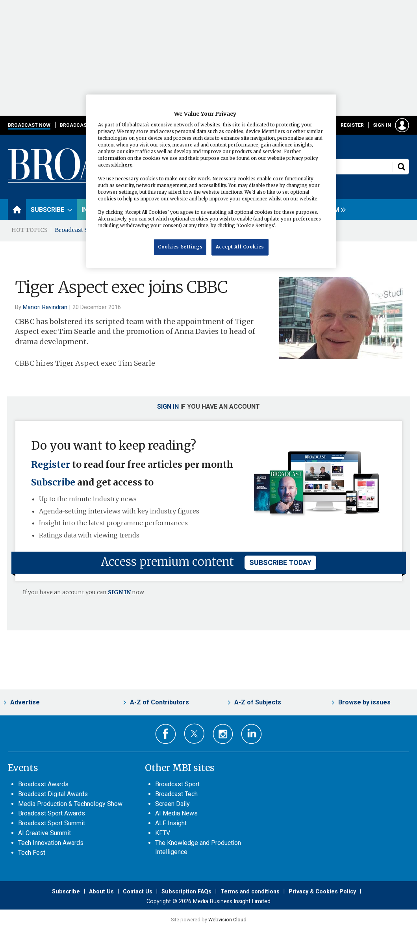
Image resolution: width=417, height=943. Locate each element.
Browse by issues (364, 702)
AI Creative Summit (44, 833)
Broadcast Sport (177, 784)
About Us (101, 891)
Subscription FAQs (186, 891)
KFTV (162, 833)
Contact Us (137, 891)
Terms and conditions (250, 891)
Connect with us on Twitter (194, 733)
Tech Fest (31, 852)
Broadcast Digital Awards (53, 794)
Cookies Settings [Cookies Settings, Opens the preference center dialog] (180, 247)
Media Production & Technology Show (70, 804)
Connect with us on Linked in (251, 734)
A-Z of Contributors (159, 702)
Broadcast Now (29, 125)
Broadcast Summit (81, 229)
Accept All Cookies (240, 247)
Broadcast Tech (176, 794)
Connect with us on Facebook (165, 734)
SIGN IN (119, 592)
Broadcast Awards (43, 784)
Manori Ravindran (45, 307)
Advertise (25, 702)
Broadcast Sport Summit (51, 823)
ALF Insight (171, 823)
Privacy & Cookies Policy (322, 891)
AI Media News (176, 813)
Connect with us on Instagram (223, 734)
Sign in (382, 125)
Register (352, 125)
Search (401, 166)
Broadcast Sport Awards (51, 813)
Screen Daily (172, 804)
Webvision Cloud (227, 920)
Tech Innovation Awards (50, 843)
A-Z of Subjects (257, 702)
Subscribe (53, 482)
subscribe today (280, 562)
